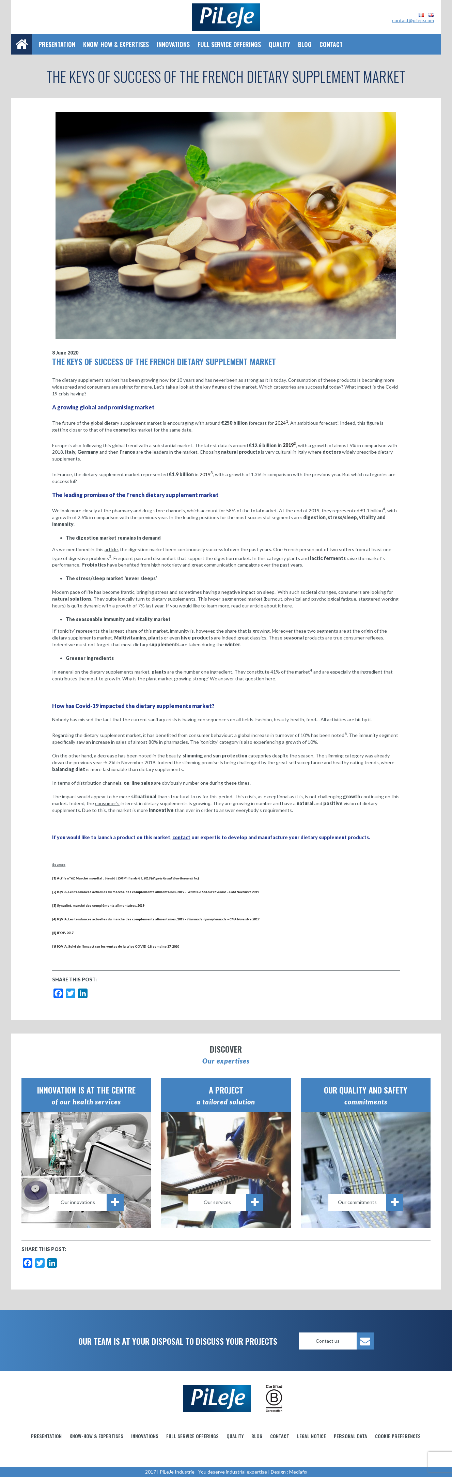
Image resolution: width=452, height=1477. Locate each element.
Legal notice (311, 1436)
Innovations (173, 44)
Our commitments (370, 1202)
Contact (331, 44)
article (111, 549)
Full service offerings (229, 44)
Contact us (345, 1341)
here (270, 678)
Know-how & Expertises (116, 44)
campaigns (248, 565)
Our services (233, 1202)
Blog (305, 44)
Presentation (56, 44)
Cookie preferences (398, 1436)
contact (181, 837)
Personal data (350, 1436)
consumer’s (107, 803)
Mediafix (298, 1472)
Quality (279, 44)
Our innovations (92, 1202)
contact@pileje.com (413, 20)
